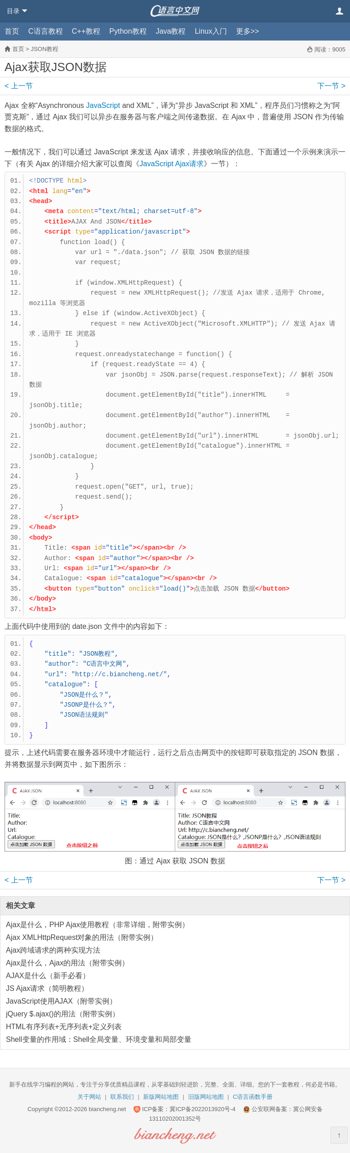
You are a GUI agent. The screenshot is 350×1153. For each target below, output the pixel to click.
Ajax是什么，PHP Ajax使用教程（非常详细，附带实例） (97, 925)
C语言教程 (45, 31)
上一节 (19, 86)
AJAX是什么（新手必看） (48, 976)
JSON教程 (44, 49)
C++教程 (86, 31)
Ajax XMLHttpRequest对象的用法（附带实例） (82, 937)
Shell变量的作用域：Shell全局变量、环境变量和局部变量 (98, 1039)
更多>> (247, 31)
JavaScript (103, 105)
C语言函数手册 (253, 1096)
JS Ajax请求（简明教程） (47, 988)
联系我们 (122, 1096)
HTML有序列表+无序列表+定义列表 (64, 1027)
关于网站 (89, 1096)
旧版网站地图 (206, 1096)
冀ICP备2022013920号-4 (203, 1109)
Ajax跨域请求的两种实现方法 (53, 950)
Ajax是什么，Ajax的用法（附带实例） (67, 963)
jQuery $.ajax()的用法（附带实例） (62, 1014)
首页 (12, 31)
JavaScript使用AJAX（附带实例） (61, 1001)
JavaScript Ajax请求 (171, 164)
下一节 (331, 86)
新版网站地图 (161, 1096)
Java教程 (171, 31)
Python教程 (128, 31)
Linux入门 (210, 31)
